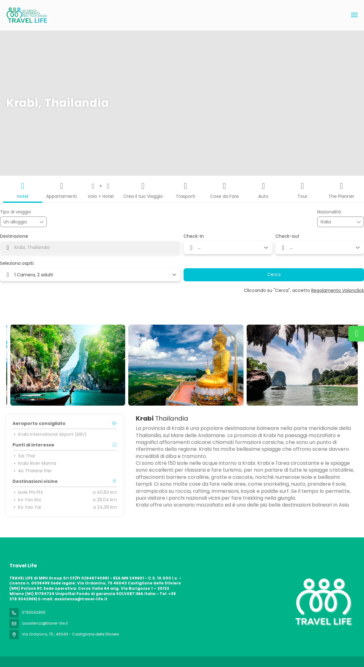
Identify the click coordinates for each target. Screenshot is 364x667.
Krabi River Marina (34, 463)
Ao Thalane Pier (32, 471)
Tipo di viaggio (15, 212)
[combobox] (336, 222)
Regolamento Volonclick (337, 290)
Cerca (274, 274)
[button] (18, 365)
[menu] (354, 15)
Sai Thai (23, 456)
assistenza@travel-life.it (45, 623)
